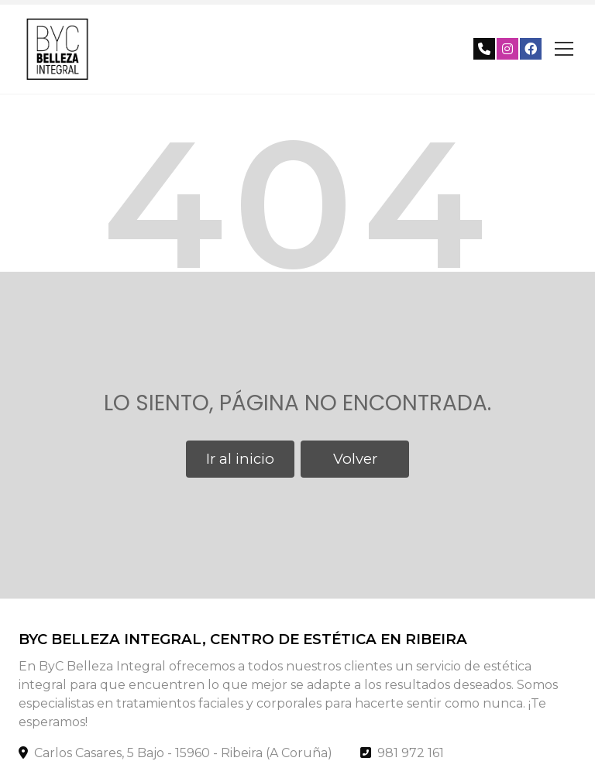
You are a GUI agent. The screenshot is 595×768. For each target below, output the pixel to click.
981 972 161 (410, 753)
